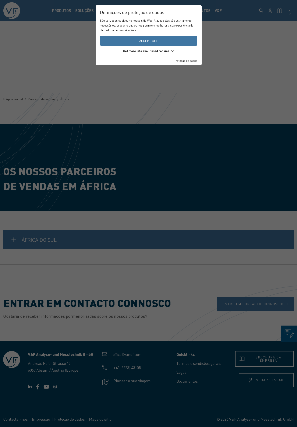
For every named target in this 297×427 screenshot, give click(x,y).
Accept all (148, 41)
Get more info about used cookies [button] (148, 51)
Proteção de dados (185, 60)
